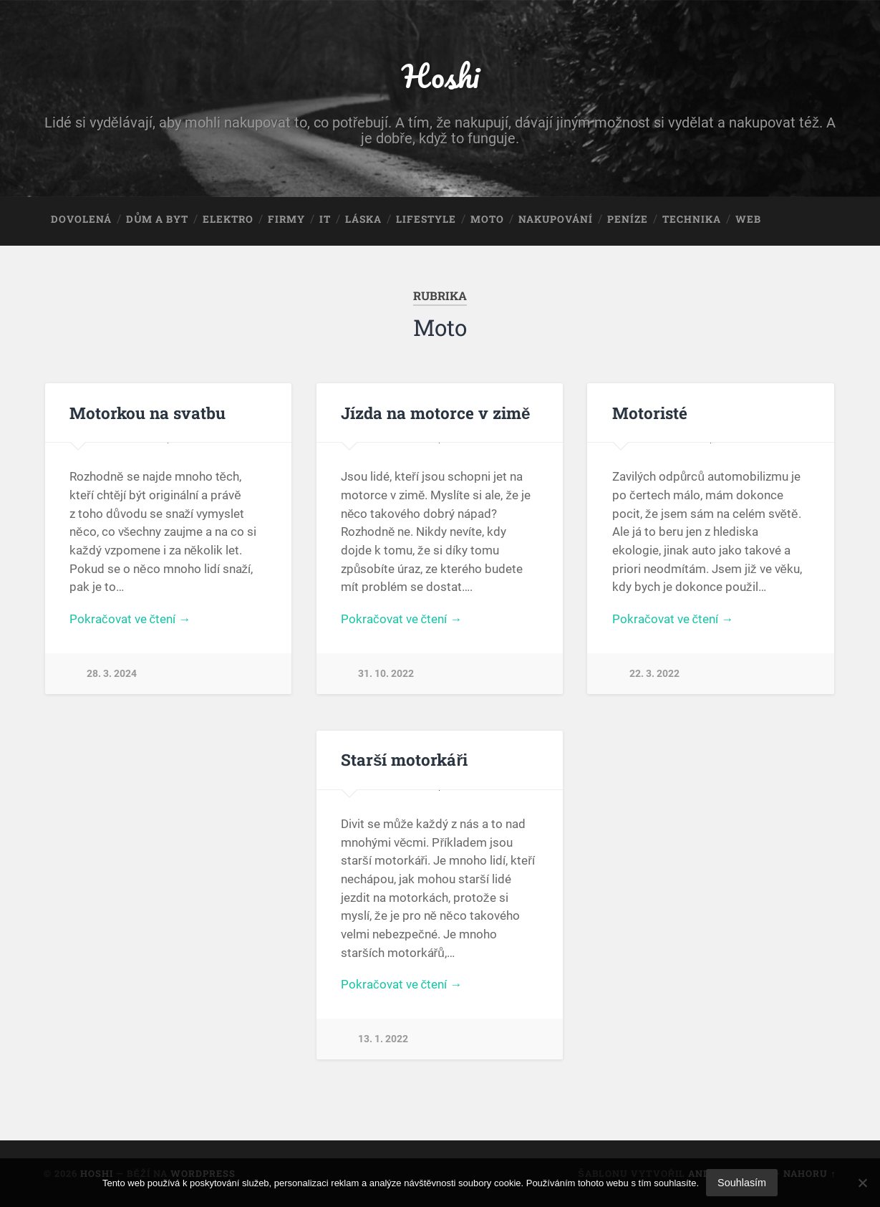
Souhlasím (741, 1182)
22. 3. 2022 (654, 674)
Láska (363, 219)
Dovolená (81, 219)
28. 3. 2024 (112, 674)
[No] (862, 1182)
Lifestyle (426, 219)
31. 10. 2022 (386, 674)
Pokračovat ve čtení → (129, 619)
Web (748, 219)
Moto (487, 219)
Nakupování (555, 219)
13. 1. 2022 (383, 1039)
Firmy (286, 219)
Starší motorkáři (404, 759)
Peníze (627, 219)
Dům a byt (157, 219)
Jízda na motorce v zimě (436, 412)
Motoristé (649, 412)
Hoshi (440, 75)
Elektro (228, 219)
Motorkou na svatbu (147, 412)
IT (325, 219)
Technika (691, 219)
